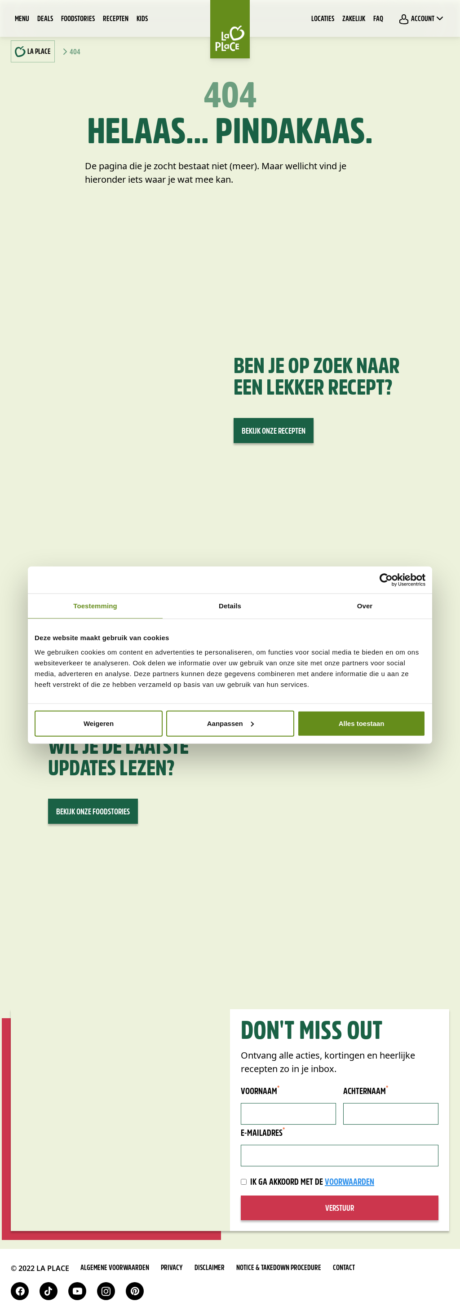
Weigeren (99, 723)
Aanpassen (230, 723)
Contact (344, 1268)
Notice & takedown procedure (278, 1268)
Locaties (322, 19)
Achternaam (365, 1091)
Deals (45, 19)
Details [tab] (230, 606)
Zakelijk (353, 19)
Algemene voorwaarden (114, 1268)
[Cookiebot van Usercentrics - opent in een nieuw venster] (386, 580)
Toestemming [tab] (95, 606)
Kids (142, 19)
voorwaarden (349, 1182)
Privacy (172, 1268)
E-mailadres (263, 1133)
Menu (22, 19)
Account (421, 19)
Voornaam (260, 1091)
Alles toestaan (362, 723)
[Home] (230, 29)
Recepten (115, 19)
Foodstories (78, 19)
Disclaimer (210, 1268)
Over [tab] (365, 606)
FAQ (378, 19)
